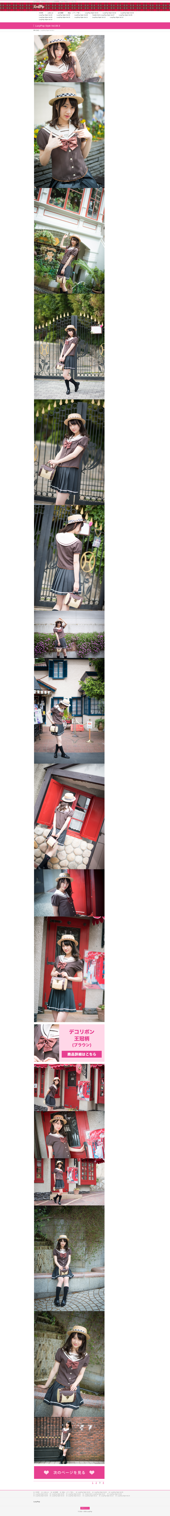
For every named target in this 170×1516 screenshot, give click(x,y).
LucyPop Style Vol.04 (41, 1494)
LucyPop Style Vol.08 (115, 1494)
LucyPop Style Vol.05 (58, 1494)
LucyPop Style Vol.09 (41, 1496)
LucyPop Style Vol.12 (91, 1496)
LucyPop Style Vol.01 (84, 1492)
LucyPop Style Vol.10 (58, 1496)
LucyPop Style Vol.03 (117, 1492)
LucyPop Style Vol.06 (74, 1494)
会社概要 (55, 1492)
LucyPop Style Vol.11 (74, 1496)
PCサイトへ (84, 1508)
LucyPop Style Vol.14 (124, 1496)
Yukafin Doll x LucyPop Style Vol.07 (95, 1494)
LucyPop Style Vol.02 (100, 1492)
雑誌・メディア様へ (68, 1492)
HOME (37, 1492)
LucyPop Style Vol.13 (107, 1496)
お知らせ (46, 1492)
